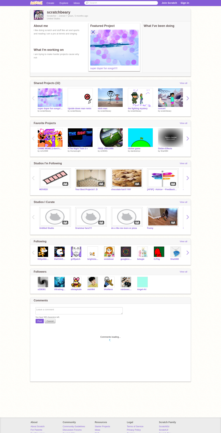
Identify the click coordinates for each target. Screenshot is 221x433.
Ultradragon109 (60, 289)
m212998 (44, 151)
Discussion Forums (72, 430)
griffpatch (75, 259)
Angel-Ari (141, 289)
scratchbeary (45, 111)
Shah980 (164, 151)
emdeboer (109, 259)
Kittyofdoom (43, 259)
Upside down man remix (79, 108)
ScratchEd (164, 426)
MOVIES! (43, 189)
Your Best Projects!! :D (86, 189)
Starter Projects (102, 426)
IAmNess (108, 289)
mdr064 (91, 289)
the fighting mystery (138, 108)
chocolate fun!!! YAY (121, 189)
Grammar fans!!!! (83, 228)
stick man (102, 108)
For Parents (36, 430)
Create (50, 3)
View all (183, 83)
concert (161, 108)
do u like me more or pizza (124, 228)
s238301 (104, 151)
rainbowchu (126, 289)
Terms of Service (135, 426)
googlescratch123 (126, 259)
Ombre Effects (165, 148)
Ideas (77, 3)
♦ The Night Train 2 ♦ (78, 148)
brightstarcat (93, 259)
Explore (64, 3)
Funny (150, 228)
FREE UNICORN (105, 148)
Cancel (50, 321)
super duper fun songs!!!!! (104, 68)
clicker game (134, 148)
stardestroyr (135, 151)
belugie (140, 259)
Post (39, 321)
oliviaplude (76, 289)
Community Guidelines (74, 426)
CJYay (157, 259)
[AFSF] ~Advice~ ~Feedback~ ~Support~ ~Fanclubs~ (162, 189)
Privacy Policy (134, 430)
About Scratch (38, 426)
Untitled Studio (46, 228)
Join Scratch (169, 2)
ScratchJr (163, 430)
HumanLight (75, 151)
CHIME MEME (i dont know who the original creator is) (50, 148)
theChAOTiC (60, 259)
